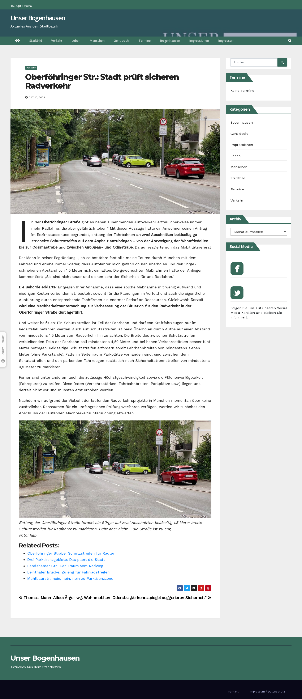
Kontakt (233, 691)
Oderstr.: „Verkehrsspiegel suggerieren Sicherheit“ (161, 597)
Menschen (97, 41)
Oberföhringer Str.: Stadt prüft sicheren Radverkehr (102, 81)
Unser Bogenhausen (37, 18)
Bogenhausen (170, 41)
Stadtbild (35, 41)
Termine (145, 41)
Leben (76, 41)
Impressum (226, 41)
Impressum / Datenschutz (267, 691)
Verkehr (56, 41)
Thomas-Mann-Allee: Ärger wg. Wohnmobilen (64, 597)
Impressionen (199, 41)
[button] (290, 41)
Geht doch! (121, 41)
